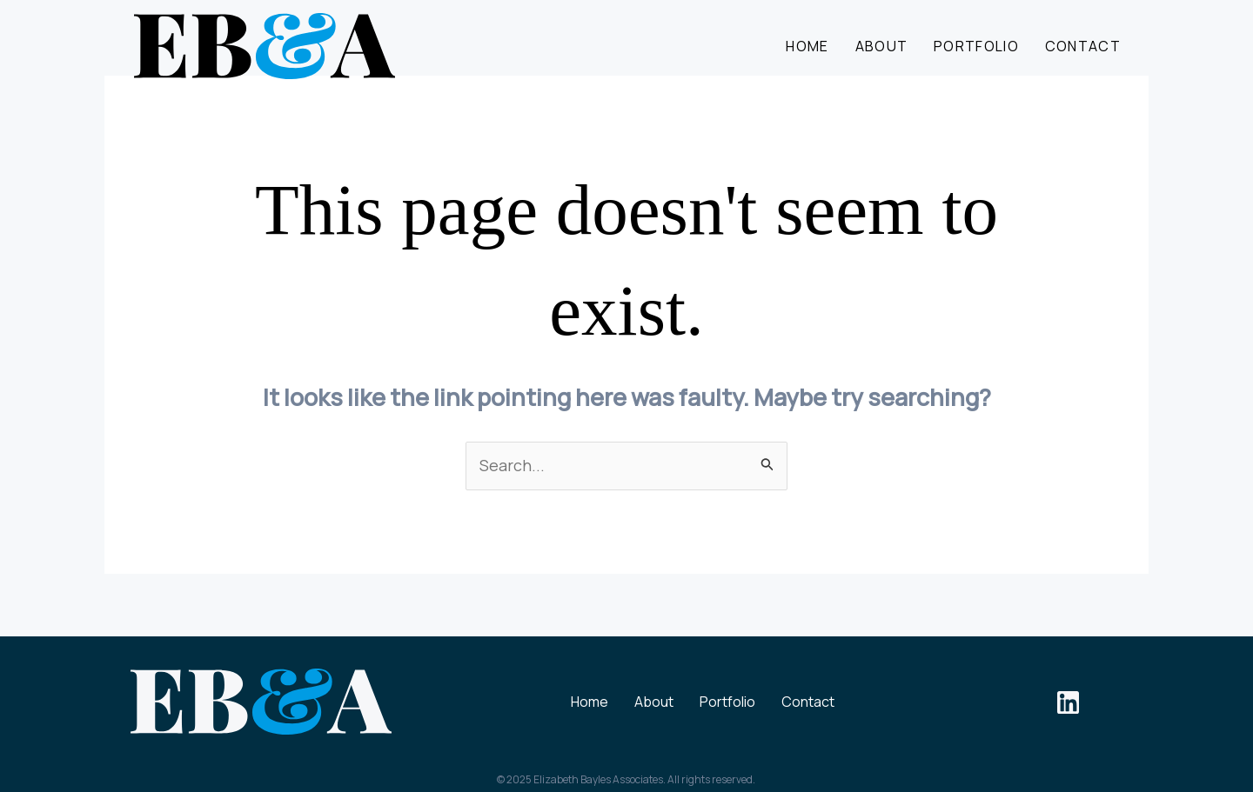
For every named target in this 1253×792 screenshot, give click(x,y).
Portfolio (976, 46)
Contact (1083, 46)
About (881, 46)
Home (807, 46)
